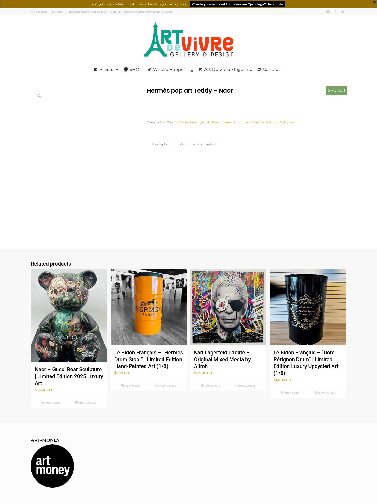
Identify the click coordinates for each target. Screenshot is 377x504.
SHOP (136, 69)
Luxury (238, 122)
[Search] (344, 67)
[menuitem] (40, 12)
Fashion (195, 122)
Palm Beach (260, 122)
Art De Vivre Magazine (228, 69)
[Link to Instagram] (328, 11)
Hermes (227, 122)
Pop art (274, 122)
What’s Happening (173, 69)
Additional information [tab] (198, 144)
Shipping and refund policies (87, 11)
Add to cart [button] (50, 403)
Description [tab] (161, 144)
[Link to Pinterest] (342, 11)
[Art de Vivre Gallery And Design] (189, 39)
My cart (57, 11)
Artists (109, 70)
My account (39, 11)
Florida (206, 122)
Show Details (85, 403)
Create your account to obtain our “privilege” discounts (237, 4)
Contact (271, 69)
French (216, 122)
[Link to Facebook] (335, 11)
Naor (163, 122)
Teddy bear (287, 122)
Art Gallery (181, 122)
